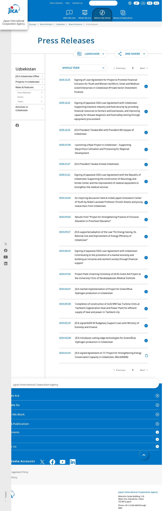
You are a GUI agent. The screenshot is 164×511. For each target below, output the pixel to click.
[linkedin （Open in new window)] (73, 462)
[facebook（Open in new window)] (6, 250)
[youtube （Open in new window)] (62, 462)
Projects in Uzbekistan (27, 81)
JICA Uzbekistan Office (27, 76)
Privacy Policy (10, 477)
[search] (103, 3)
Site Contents (56, 3)
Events (20, 97)
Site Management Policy (15, 472)
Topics (20, 101)
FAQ (67, 3)
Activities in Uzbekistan (21, 108)
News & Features (24, 87)
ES (156, 3)
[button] (90, 53)
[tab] (130, 3)
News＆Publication (16, 424)
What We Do (11, 405)
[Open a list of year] (83, 68)
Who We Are (11, 395)
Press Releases (24, 92)
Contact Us (77, 3)
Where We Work (14, 414)
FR (149, 3)
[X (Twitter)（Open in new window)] (6, 244)
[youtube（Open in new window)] (6, 256)
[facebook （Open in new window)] (52, 462)
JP (136, 3)
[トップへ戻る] (144, 455)
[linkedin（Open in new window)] (6, 263)
